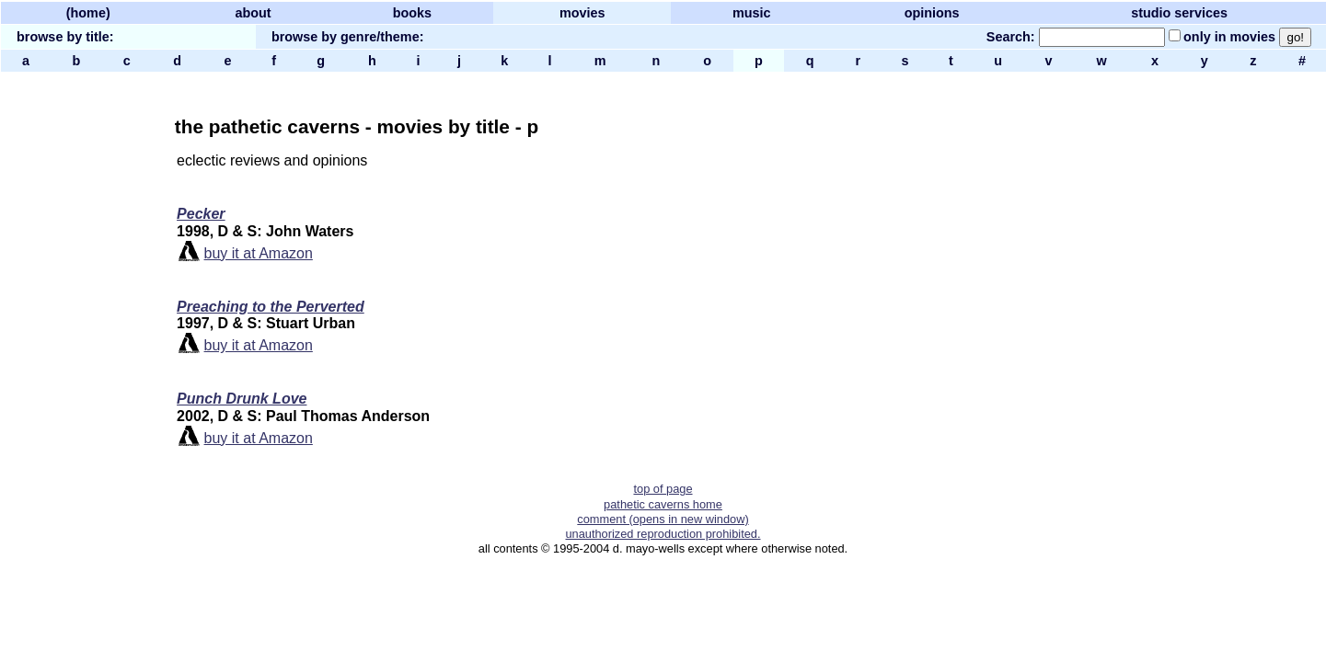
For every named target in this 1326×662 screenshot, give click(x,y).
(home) (88, 13)
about (253, 13)
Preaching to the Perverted (270, 306)
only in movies (1229, 36)
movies (582, 13)
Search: (1010, 36)
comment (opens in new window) (662, 519)
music (751, 13)
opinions (932, 13)
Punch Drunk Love (241, 398)
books (412, 13)
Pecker (201, 214)
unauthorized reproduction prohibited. (662, 534)
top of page (662, 489)
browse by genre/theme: (347, 36)
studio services (1179, 13)
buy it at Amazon (258, 253)
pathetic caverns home (663, 504)
